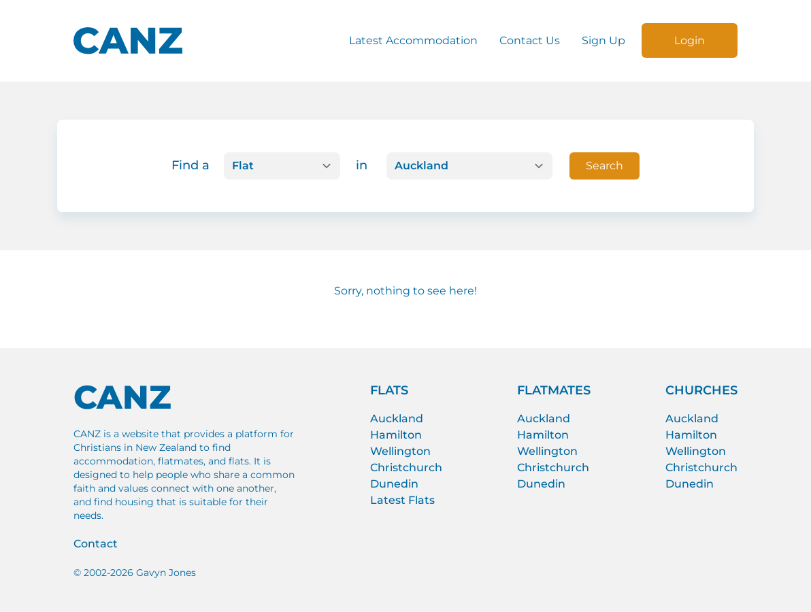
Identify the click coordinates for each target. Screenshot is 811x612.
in (361, 165)
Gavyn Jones (166, 572)
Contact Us (529, 40)
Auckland (396, 418)
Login (689, 40)
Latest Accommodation (413, 40)
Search (604, 165)
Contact (95, 543)
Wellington (400, 451)
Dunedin (394, 483)
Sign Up (603, 40)
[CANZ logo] (127, 40)
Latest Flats (402, 500)
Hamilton (396, 434)
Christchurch (406, 467)
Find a (190, 165)
